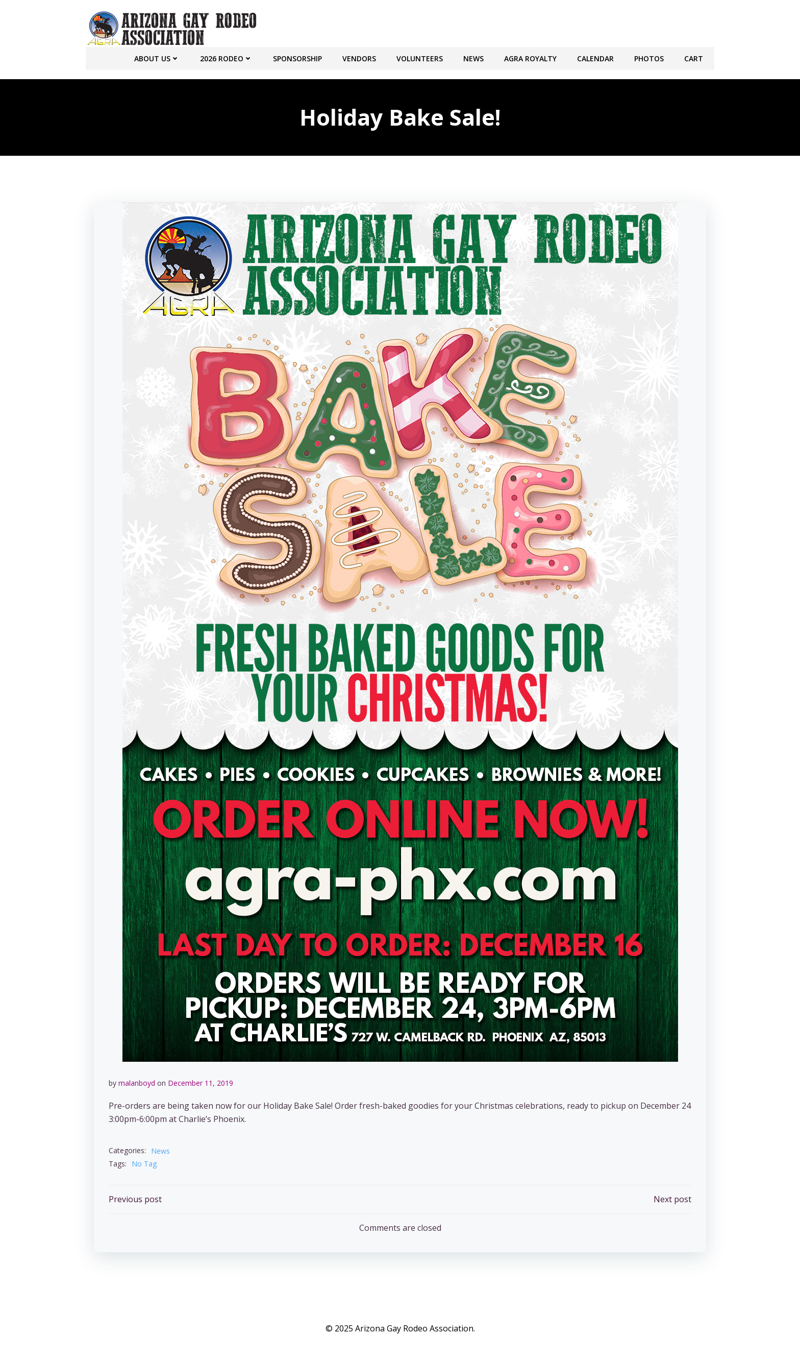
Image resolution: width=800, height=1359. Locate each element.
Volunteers (420, 56)
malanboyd (136, 1082)
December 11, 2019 (200, 1082)
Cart (694, 56)
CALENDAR (596, 56)
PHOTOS (650, 56)
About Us (158, 56)
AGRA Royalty (531, 56)
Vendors (360, 56)
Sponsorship (298, 56)
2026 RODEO (227, 56)
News (160, 1150)
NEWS (474, 56)
